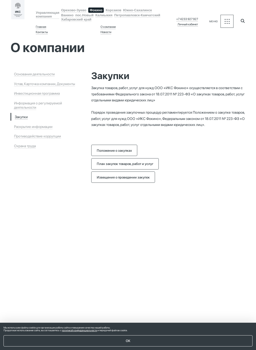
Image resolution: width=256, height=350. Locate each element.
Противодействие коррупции (37, 136)
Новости (105, 32)
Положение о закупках (114, 150)
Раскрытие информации (33, 126)
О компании (108, 27)
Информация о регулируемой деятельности (38, 105)
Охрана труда (25, 146)
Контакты (42, 32)
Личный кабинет (188, 24)
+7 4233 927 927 (187, 19)
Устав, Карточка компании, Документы (44, 84)
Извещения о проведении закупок (123, 177)
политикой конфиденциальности (79, 330)
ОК (128, 341)
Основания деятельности (34, 74)
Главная (41, 27)
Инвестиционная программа (37, 93)
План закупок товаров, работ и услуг (125, 164)
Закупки (21, 117)
